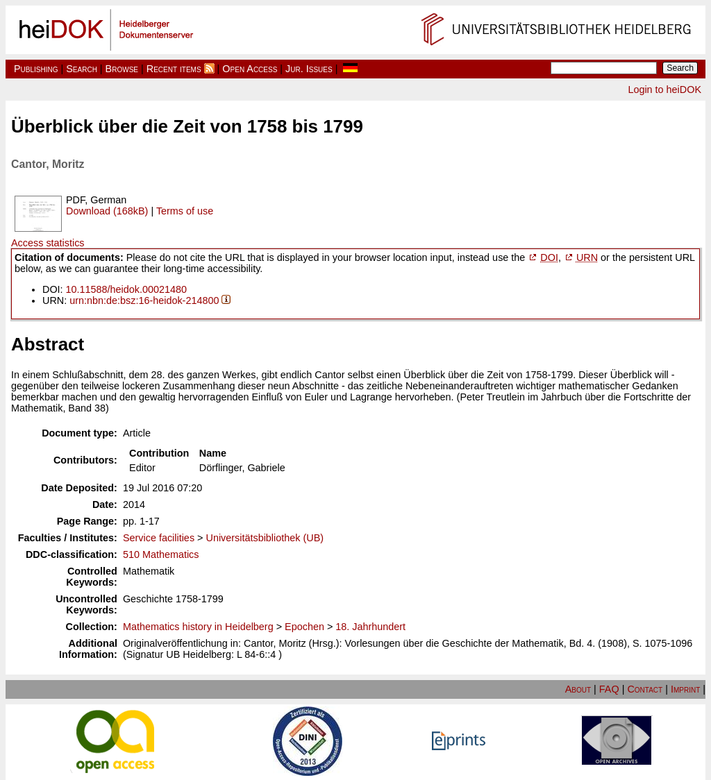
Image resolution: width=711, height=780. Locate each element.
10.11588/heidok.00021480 (126, 289)
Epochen (304, 626)
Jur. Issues (309, 68)
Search (81, 68)
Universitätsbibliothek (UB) (265, 537)
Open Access (249, 68)
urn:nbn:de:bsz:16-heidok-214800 (144, 300)
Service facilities (158, 537)
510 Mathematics (161, 554)
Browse (122, 68)
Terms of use (184, 211)
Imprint (685, 689)
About (578, 689)
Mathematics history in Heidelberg (198, 626)
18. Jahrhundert (370, 626)
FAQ (609, 689)
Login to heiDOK (664, 89)
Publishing (36, 68)
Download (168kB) (107, 211)
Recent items (174, 68)
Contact (644, 689)
